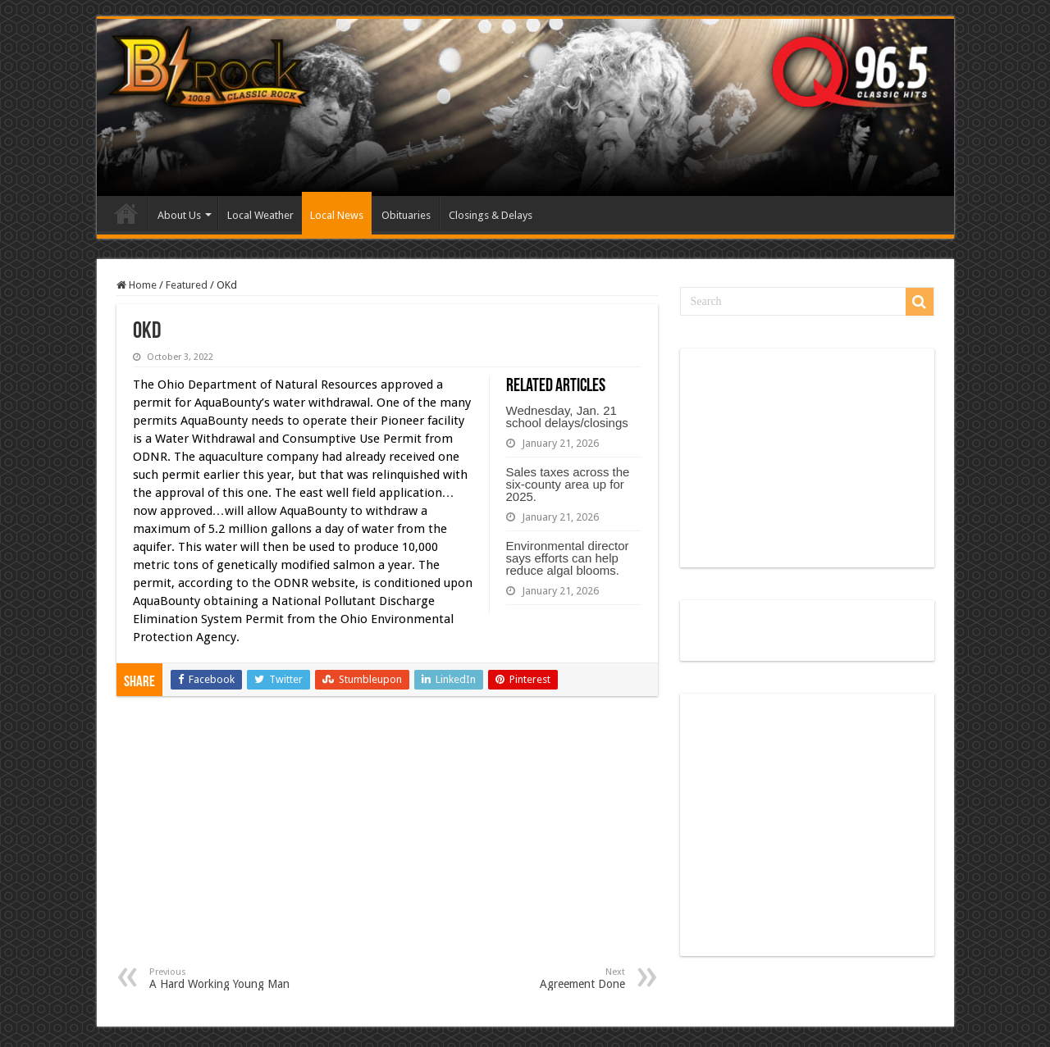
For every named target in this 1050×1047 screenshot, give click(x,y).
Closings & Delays (490, 215)
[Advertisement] (387, 843)
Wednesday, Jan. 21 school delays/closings (567, 416)
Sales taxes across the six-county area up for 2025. (568, 484)
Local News (336, 215)
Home (126, 213)
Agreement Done (541, 978)
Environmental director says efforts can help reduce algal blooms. (567, 558)
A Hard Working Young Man (233, 978)
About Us (179, 215)
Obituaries (406, 215)
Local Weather (260, 215)
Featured (187, 285)
